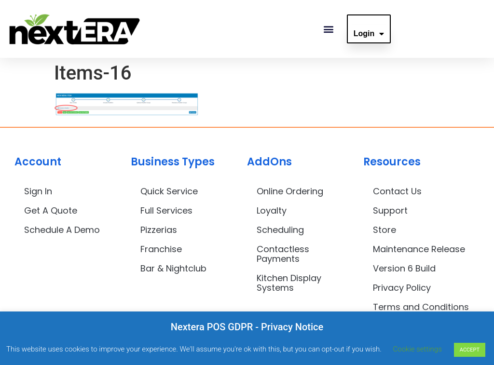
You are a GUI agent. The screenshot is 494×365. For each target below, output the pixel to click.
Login (369, 33)
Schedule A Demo (62, 230)
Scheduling (280, 230)
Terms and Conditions (421, 307)
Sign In (38, 191)
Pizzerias (158, 230)
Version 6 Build (404, 268)
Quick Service (169, 191)
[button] (329, 29)
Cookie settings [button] (417, 349)
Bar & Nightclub (173, 268)
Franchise (161, 249)
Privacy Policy (402, 288)
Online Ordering (290, 191)
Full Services (166, 210)
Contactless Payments (283, 254)
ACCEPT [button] (470, 350)
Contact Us (397, 191)
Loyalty (272, 210)
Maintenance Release (419, 249)
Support (390, 210)
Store (384, 230)
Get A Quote (50, 210)
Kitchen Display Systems (289, 283)
